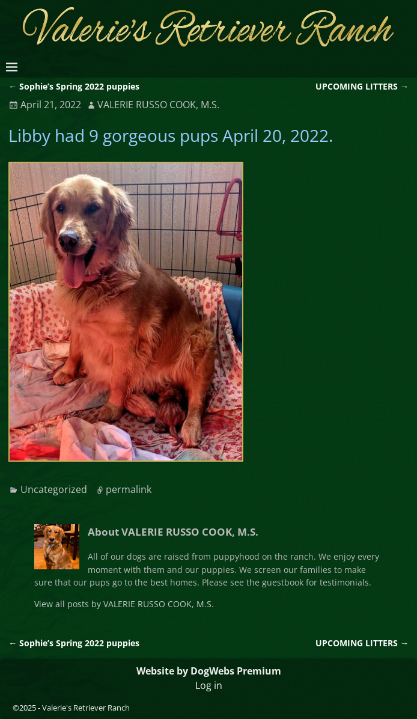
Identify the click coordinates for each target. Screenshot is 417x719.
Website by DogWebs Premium (208, 671)
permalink (128, 489)
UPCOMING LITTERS (362, 86)
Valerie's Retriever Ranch (86, 707)
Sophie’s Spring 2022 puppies (73, 86)
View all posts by (124, 604)
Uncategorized (53, 489)
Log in (208, 685)
